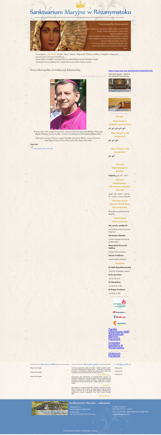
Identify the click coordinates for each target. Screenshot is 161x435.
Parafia (66, 54)
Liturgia (60, 54)
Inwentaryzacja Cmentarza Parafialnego (50, 57)
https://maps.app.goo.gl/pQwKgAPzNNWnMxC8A (130, 71)
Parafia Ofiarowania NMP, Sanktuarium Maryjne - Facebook (119, 334)
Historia (72, 54)
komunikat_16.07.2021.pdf (43, 149)
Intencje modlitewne (49, 364)
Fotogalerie (105, 54)
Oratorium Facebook (114, 354)
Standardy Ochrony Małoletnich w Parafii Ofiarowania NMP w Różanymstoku (63, 62)
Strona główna (41, 54)
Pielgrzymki (81, 54)
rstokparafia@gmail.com (120, 414)
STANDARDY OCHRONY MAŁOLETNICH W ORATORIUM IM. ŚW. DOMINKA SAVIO (67, 59)
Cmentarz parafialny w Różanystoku (116, 345)
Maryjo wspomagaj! (36, 368)
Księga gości (114, 54)
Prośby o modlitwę (93, 54)
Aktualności (51, 54)
